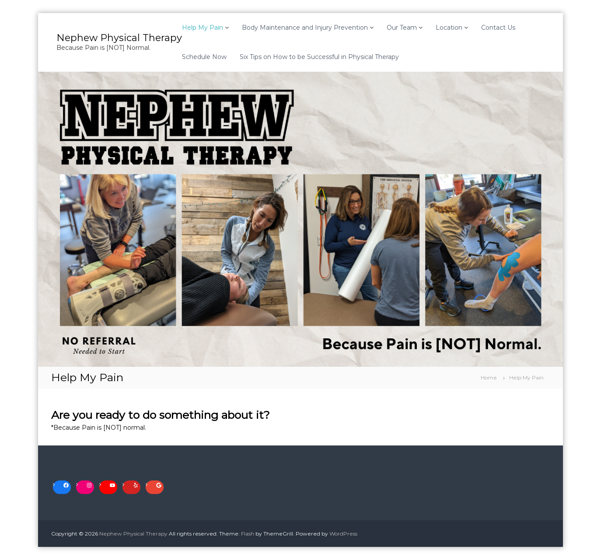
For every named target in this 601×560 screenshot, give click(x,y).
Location (449, 27)
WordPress (343, 533)
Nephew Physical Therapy (119, 38)
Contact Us (498, 27)
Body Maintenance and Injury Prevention (305, 27)
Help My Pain (202, 27)
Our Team (402, 27)
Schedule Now (204, 57)
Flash (247, 533)
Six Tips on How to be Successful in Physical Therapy (319, 57)
